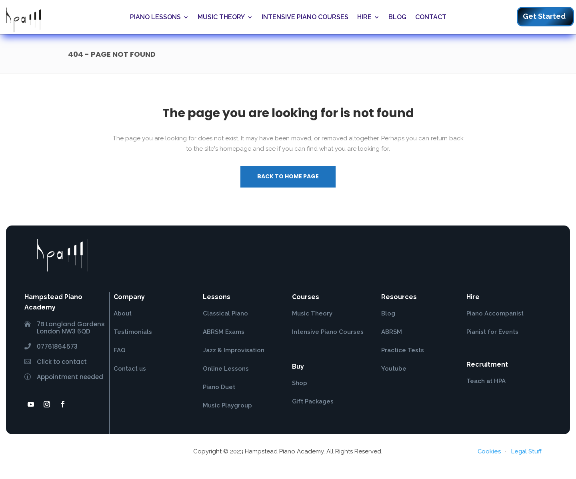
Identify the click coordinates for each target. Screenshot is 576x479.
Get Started (544, 16)
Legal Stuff (526, 451)
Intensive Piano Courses (305, 17)
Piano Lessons (155, 17)
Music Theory (221, 17)
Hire (364, 17)
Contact (430, 17)
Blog (397, 17)
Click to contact (62, 361)
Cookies (489, 451)
